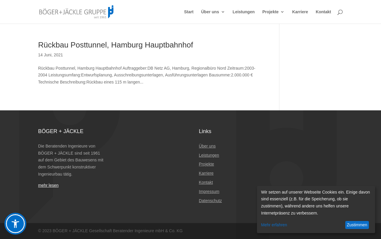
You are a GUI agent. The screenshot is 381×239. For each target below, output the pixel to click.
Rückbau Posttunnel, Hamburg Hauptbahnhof (115, 44)
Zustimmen (357, 224)
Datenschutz (210, 200)
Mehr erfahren (274, 224)
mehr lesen (48, 185)
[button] (15, 223)
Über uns (210, 12)
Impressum (209, 191)
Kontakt (323, 12)
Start (188, 12)
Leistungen (244, 12)
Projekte (270, 12)
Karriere (300, 12)
